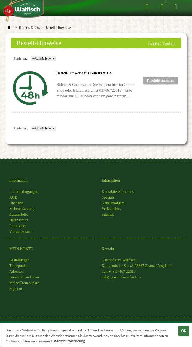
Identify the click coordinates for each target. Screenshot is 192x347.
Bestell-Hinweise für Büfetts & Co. (84, 73)
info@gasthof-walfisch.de (121, 277)
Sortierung (21, 58)
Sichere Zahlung (21, 209)
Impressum (17, 226)
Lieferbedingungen (23, 192)
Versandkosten (20, 232)
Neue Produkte (113, 203)
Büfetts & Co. (29, 28)
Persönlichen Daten (24, 277)
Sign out (15, 289)
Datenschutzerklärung (68, 341)
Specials (108, 197)
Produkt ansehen (160, 80)
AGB (13, 197)
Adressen (16, 271)
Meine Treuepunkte (24, 283)
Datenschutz (18, 220)
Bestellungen (19, 260)
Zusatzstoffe (18, 214)
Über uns (16, 203)
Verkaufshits (111, 209)
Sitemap (108, 214)
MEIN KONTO (21, 249)
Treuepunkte (18, 266)
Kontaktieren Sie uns (118, 192)
